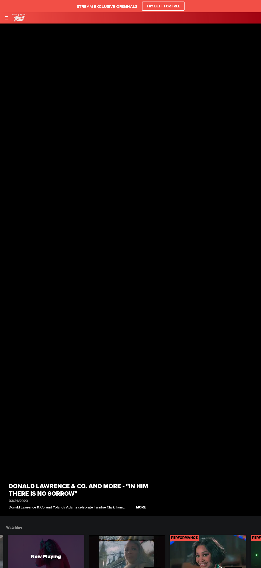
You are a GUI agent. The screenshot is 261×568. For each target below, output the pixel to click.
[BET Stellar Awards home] (19, 20)
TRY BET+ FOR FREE (163, 6)
